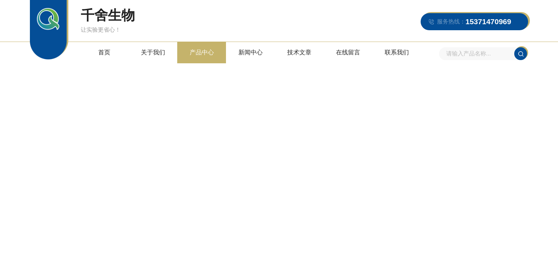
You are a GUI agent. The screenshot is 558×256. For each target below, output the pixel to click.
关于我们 (153, 52)
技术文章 (299, 52)
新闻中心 (250, 52)
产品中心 (202, 52)
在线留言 (348, 52)
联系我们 (397, 52)
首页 (104, 52)
